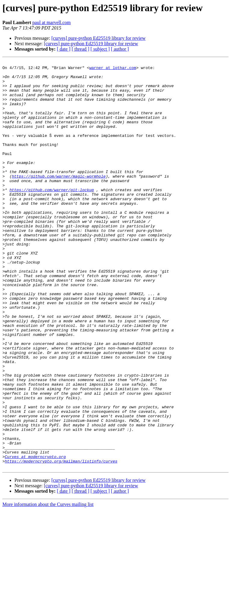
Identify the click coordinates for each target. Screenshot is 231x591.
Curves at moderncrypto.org (35, 536)
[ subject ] (100, 49)
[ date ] (63, 49)
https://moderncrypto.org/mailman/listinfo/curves (61, 541)
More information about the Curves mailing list (48, 585)
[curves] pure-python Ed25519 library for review (98, 38)
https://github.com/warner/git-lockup (51, 216)
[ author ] (120, 49)
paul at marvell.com (51, 22)
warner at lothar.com (112, 69)
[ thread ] (80, 49)
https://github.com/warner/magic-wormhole (59, 199)
